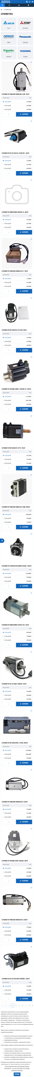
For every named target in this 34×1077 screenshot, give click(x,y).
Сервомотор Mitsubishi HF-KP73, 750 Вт (13, 448)
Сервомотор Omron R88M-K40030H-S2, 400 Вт (15, 212)
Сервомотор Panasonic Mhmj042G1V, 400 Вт (15, 920)
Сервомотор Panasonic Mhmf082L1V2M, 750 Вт (16, 94)
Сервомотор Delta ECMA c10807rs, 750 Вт (14, 684)
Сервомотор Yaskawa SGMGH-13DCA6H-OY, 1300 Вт (16, 389)
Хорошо (17, 1074)
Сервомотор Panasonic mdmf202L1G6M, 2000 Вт (16, 507)
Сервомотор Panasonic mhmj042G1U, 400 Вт (15, 802)
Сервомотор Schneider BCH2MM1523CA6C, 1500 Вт (17, 566)
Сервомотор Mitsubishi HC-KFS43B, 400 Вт (14, 330)
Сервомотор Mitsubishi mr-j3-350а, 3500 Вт (15, 743)
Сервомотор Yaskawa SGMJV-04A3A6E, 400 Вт (15, 861)
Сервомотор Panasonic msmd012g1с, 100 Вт (15, 271)
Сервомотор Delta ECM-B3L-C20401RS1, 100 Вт (15, 153)
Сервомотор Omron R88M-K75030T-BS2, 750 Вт (15, 625)
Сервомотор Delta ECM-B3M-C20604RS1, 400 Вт (16, 979)
